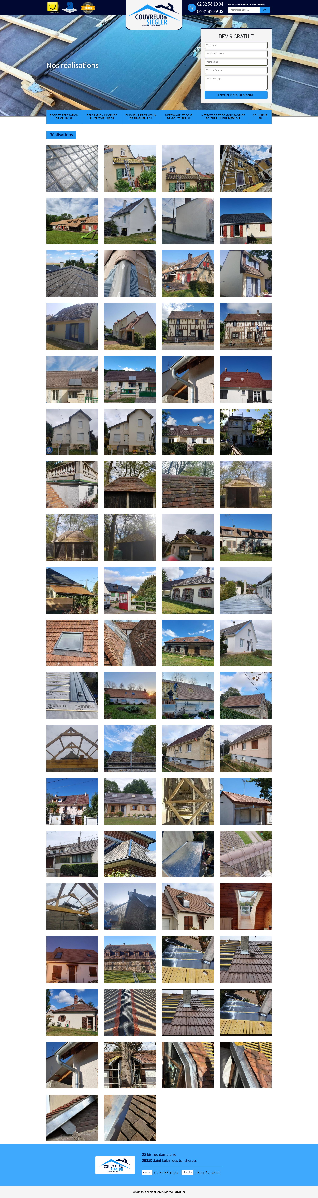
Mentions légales (174, 1192)
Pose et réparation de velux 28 (64, 117)
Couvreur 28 (260, 117)
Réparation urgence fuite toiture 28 (102, 117)
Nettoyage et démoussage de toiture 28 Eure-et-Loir (223, 117)
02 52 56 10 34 (210, 4)
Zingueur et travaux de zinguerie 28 (140, 117)
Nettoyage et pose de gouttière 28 (178, 117)
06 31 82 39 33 (210, 11)
